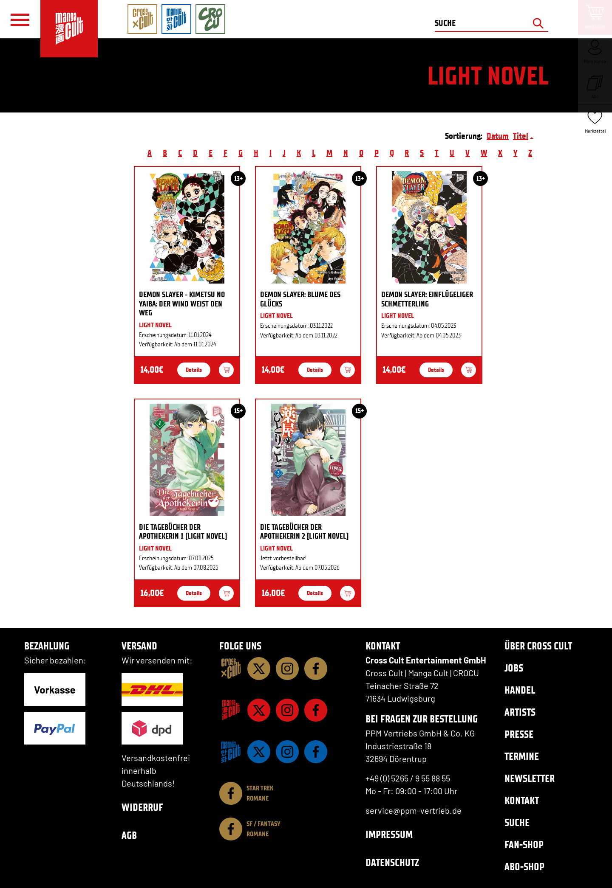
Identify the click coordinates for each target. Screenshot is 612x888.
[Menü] (20, 19)
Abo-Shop (524, 866)
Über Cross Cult (538, 646)
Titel (520, 136)
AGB (129, 835)
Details (194, 370)
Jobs (513, 668)
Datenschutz (392, 862)
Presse (518, 734)
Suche (517, 822)
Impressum (389, 834)
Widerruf (142, 807)
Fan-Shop (524, 844)
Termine (521, 756)
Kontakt (521, 800)
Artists (520, 712)
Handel (519, 690)
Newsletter (529, 778)
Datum (498, 136)
